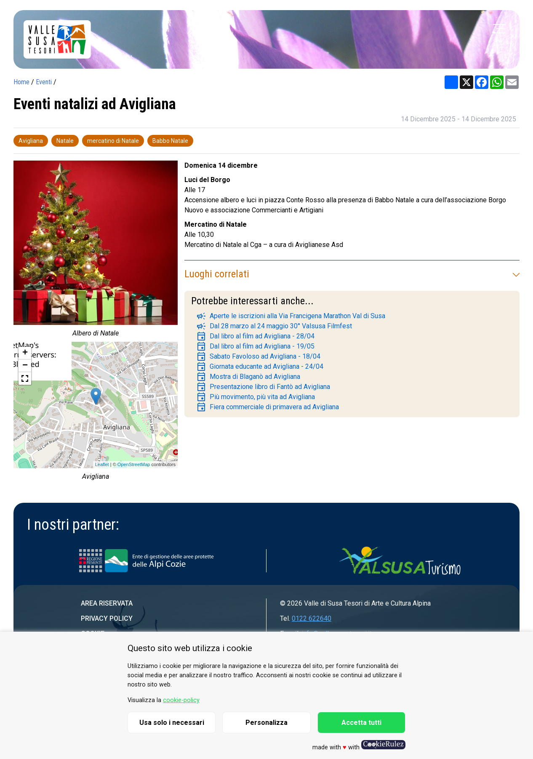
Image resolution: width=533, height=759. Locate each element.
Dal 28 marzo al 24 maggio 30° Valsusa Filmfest (274, 326)
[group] (95, 251)
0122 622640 (311, 618)
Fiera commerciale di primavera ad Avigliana (267, 407)
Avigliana (31, 140)
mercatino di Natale (113, 140)
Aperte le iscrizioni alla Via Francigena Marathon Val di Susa (290, 316)
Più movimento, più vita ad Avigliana (255, 397)
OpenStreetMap (133, 464)
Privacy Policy (107, 618)
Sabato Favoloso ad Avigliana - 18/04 (258, 356)
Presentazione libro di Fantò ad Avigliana (263, 387)
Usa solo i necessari (171, 723)
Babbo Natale (170, 140)
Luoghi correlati (352, 274)
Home (21, 82)
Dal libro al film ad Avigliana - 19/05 (255, 346)
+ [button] (25, 353)
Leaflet (102, 464)
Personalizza (266, 723)
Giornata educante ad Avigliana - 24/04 (259, 367)
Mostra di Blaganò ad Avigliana (248, 377)
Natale (65, 140)
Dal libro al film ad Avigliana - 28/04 (255, 336)
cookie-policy (181, 700)
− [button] (25, 365)
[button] (25, 378)
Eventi (44, 82)
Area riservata (107, 603)
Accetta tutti (361, 723)
